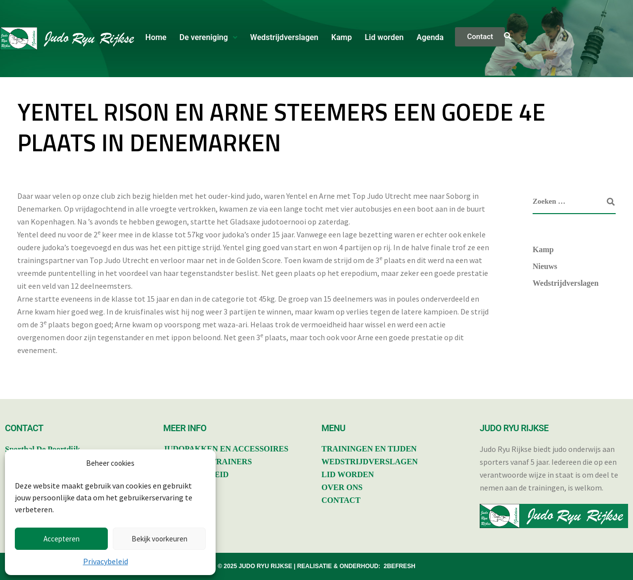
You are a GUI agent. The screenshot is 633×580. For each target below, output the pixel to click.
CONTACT (341, 500)
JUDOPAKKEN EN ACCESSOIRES (225, 449)
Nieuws (545, 266)
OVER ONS (341, 487)
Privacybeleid (105, 561)
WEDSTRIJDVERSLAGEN (369, 461)
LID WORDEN (347, 474)
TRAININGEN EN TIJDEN (369, 449)
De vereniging (208, 37)
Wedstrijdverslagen (284, 37)
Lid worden (384, 37)
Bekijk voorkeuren (159, 538)
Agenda (430, 37)
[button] (208, 37)
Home (156, 37)
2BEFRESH (399, 566)
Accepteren (62, 538)
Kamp (341, 37)
